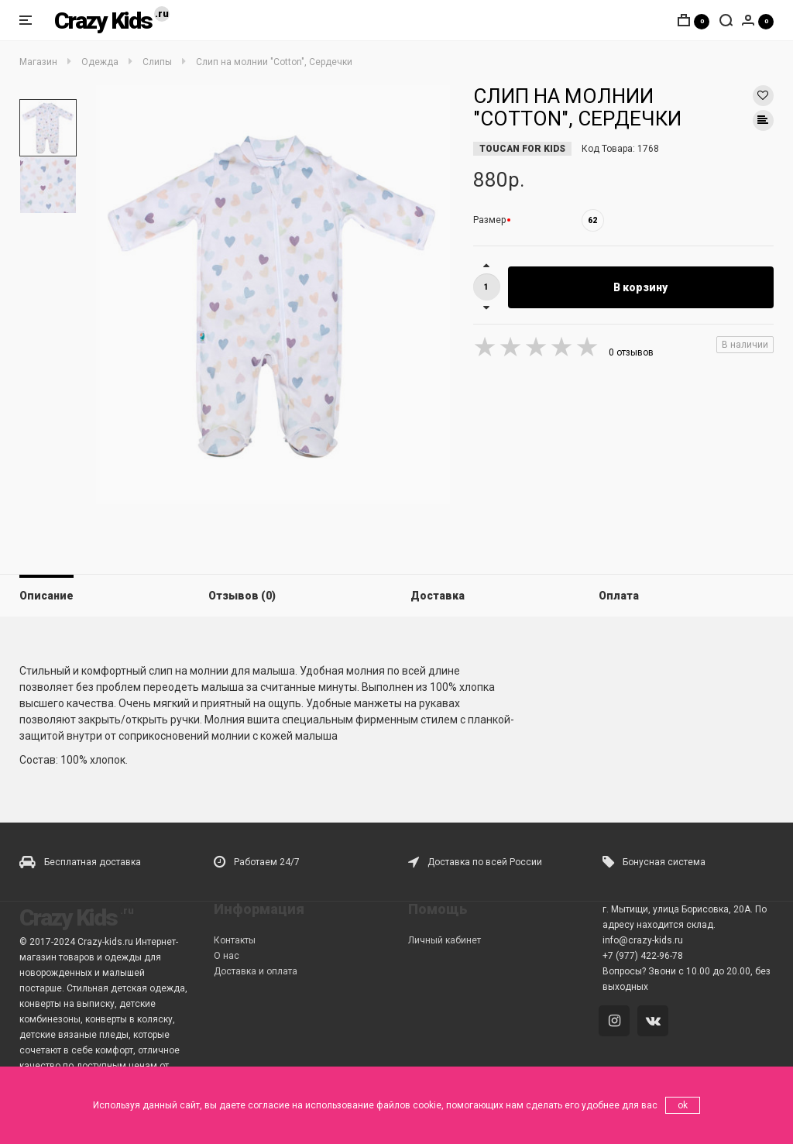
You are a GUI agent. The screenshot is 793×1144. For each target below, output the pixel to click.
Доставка (437, 595)
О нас (226, 955)
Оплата (619, 595)
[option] (48, 127)
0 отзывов (631, 352)
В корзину (640, 287)
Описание (46, 595)
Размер (489, 220)
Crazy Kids (103, 20)
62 (592, 220)
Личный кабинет (444, 940)
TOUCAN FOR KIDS (522, 148)
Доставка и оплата (255, 971)
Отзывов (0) (242, 595)
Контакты (235, 940)
